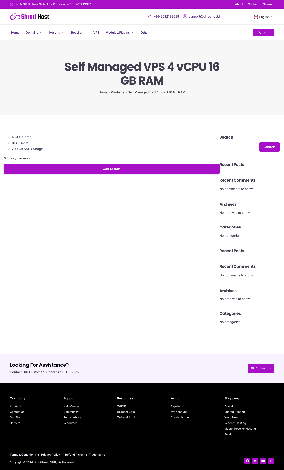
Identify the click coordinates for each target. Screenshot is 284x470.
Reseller (78, 32)
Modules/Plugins (119, 32)
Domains (34, 32)
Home (15, 32)
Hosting (56, 32)
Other (146, 32)
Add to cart (112, 169)
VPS (96, 32)
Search (226, 137)
